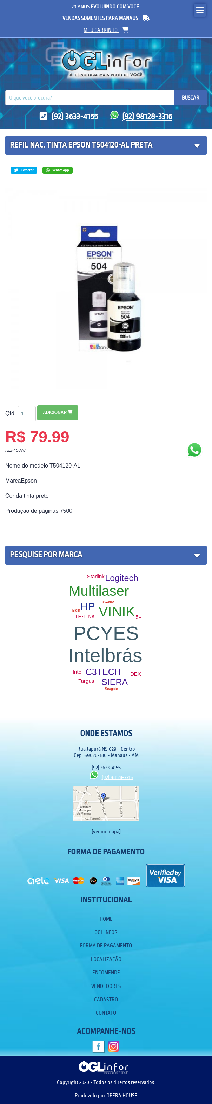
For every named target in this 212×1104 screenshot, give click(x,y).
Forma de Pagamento (106, 945)
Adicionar (58, 412)
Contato (106, 1013)
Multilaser (99, 591)
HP (87, 606)
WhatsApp (57, 170)
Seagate (111, 689)
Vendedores (106, 986)
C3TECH (103, 672)
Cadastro (106, 999)
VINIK (117, 611)
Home (106, 919)
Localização (106, 959)
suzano (108, 602)
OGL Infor (106, 932)
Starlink (96, 576)
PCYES (106, 633)
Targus (86, 681)
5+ (138, 617)
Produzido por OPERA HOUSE (106, 1095)
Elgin (76, 610)
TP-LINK (85, 616)
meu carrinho (106, 30)
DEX (135, 674)
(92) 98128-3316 (141, 116)
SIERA (114, 682)
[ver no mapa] (106, 831)
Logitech (121, 578)
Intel (77, 672)
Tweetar (24, 170)
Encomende (106, 972)
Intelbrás (105, 655)
